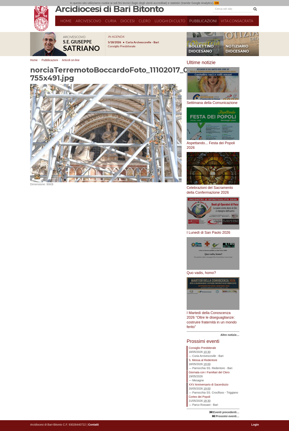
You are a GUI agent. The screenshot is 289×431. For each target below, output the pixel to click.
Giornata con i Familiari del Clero (209, 372)
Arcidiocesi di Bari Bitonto (109, 8)
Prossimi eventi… (227, 416)
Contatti (93, 424)
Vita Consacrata (237, 21)
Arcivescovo (88, 21)
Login (255, 424)
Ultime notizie (201, 62)
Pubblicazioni (203, 21)
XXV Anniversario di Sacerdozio (208, 384)
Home (66, 21)
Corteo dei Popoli (199, 396)
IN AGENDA (116, 36)
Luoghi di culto (170, 21)
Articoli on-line (70, 60)
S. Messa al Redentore (203, 360)
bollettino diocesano (201, 49)
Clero (145, 21)
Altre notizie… (229, 334)
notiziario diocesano (237, 49)
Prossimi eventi (203, 341)
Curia (110, 21)
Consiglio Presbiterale (202, 347)
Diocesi (127, 21)
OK (216, 3)
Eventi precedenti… (226, 412)
